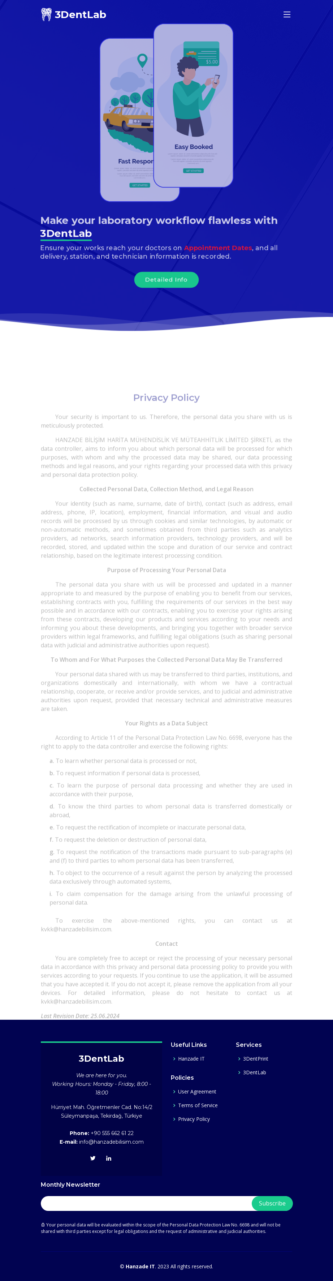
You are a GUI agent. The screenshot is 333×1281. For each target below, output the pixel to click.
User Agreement (197, 1091)
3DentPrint (255, 1058)
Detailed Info (166, 280)
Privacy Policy (194, 1119)
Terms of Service (198, 1105)
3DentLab (254, 1072)
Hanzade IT (191, 1058)
